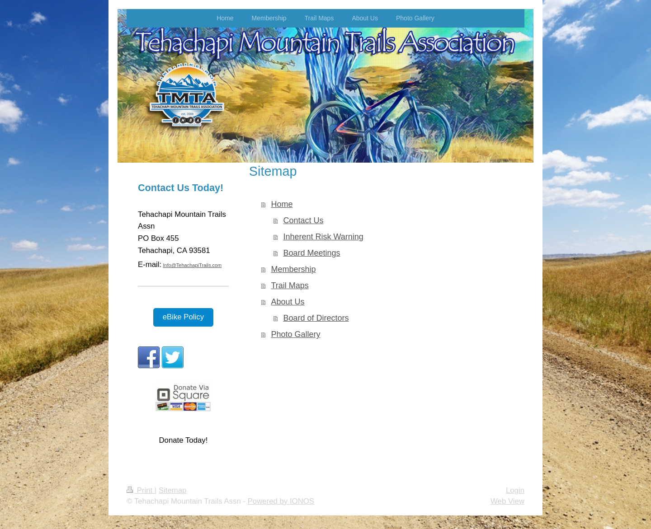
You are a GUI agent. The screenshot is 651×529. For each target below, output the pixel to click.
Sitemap (173, 490)
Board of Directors (316, 318)
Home (281, 204)
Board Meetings (311, 252)
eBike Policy (183, 317)
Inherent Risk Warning (323, 236)
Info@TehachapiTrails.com (192, 265)
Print (141, 490)
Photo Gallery (295, 334)
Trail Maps (289, 285)
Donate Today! (183, 440)
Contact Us (303, 220)
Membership (293, 269)
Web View (507, 501)
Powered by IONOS (281, 501)
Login (515, 490)
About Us (287, 301)
